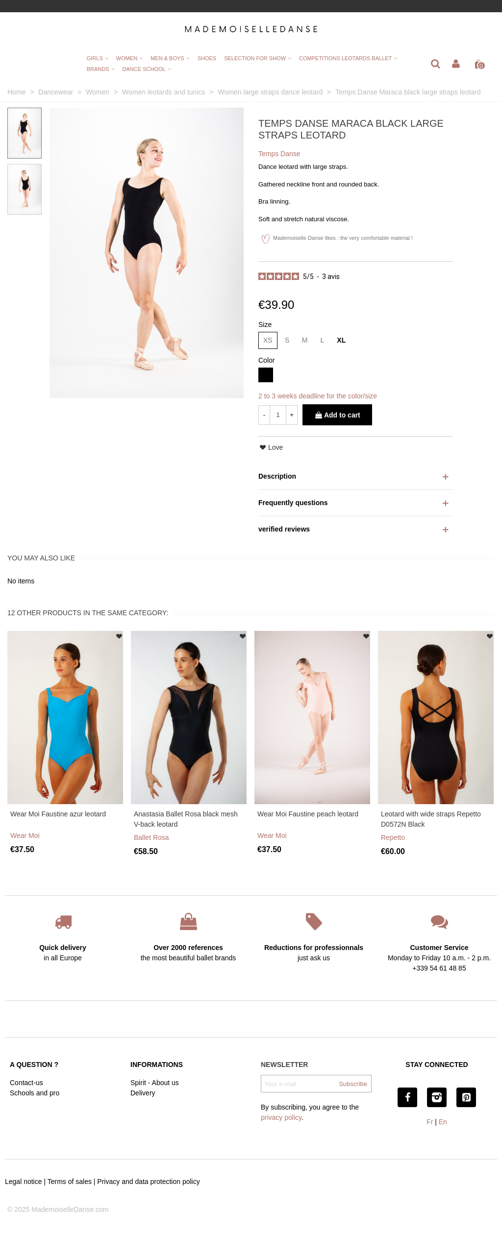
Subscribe (353, 1084)
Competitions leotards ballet (345, 58)
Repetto (393, 837)
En (443, 1122)
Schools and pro (34, 1093)
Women (126, 58)
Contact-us (26, 1083)
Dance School (144, 69)
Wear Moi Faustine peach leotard (307, 814)
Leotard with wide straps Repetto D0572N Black (431, 819)
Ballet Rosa (151, 837)
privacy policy (281, 1117)
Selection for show (255, 58)
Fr (430, 1122)
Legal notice (23, 1181)
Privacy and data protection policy (148, 1181)
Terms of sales (70, 1181)
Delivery (142, 1093)
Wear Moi (25, 835)
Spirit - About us (154, 1083)
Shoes (207, 58)
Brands (98, 69)
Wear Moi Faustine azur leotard (58, 814)
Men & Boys (167, 58)
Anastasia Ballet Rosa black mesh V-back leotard (186, 819)
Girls (95, 58)
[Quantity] (278, 415)
